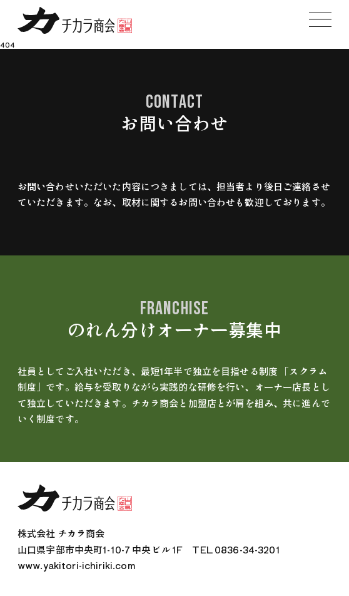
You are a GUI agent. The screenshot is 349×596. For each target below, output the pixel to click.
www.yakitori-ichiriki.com (77, 565)
